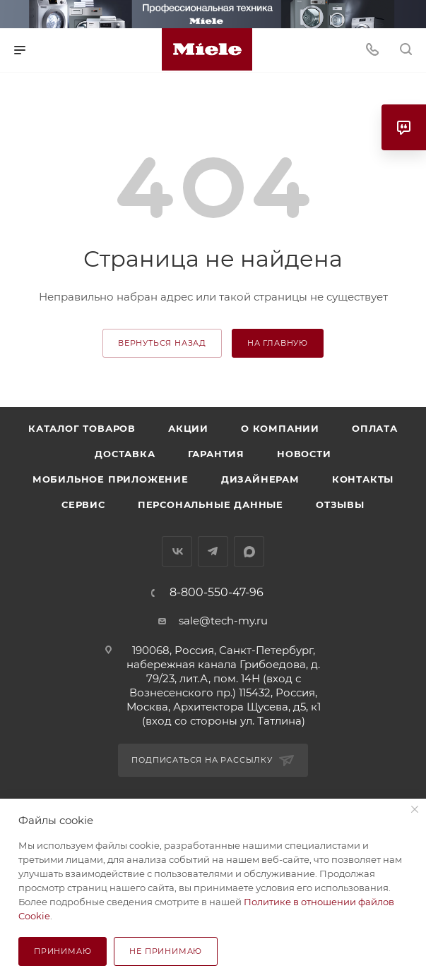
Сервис (83, 504)
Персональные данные (210, 504)
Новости (304, 453)
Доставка (125, 453)
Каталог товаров (82, 428)
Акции (188, 428)
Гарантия (216, 453)
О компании (280, 428)
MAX (249, 551)
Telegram (213, 551)
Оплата (375, 428)
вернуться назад (162, 343)
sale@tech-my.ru (223, 620)
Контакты (363, 479)
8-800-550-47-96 (217, 592)
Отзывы (340, 504)
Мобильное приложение (110, 479)
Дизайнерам (260, 479)
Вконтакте (177, 551)
